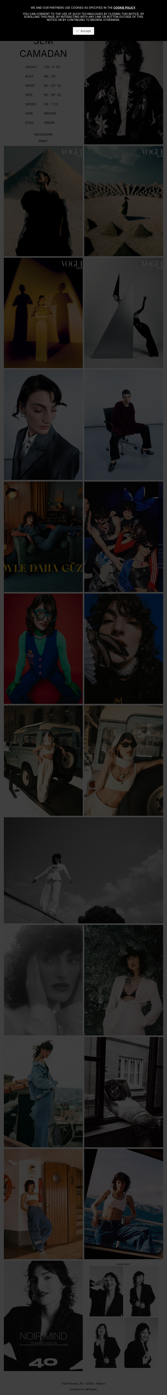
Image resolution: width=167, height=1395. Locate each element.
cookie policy (124, 7)
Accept (83, 31)
